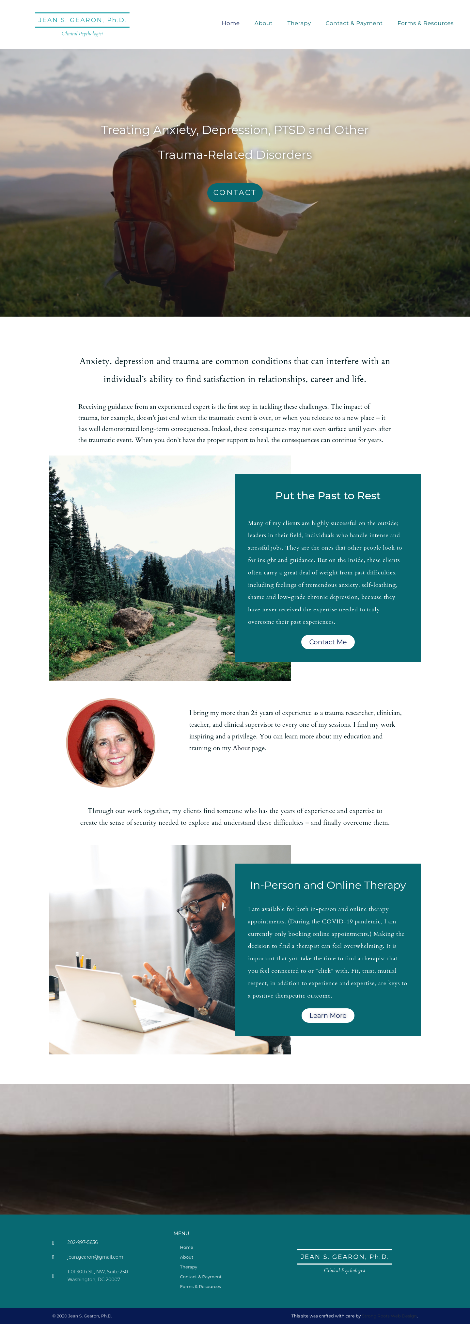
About (264, 23)
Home (231, 23)
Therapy (299, 23)
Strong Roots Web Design (389, 1315)
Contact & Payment (354, 23)
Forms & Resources (426, 23)
